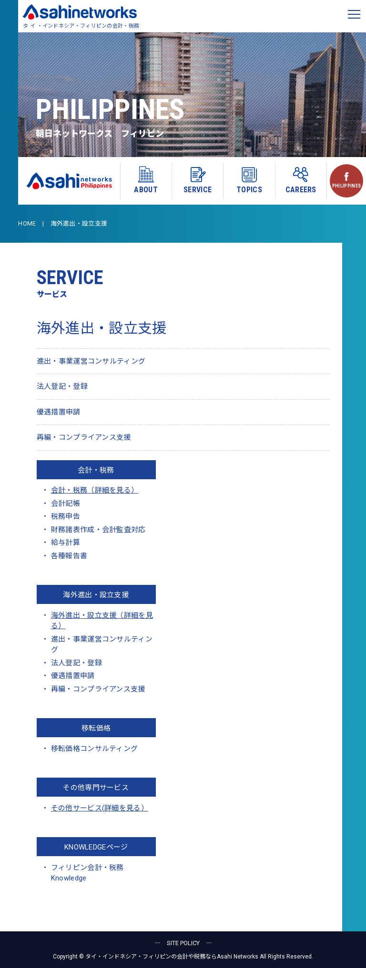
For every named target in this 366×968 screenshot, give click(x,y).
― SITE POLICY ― (183, 943)
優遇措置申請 (59, 412)
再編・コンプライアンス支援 (84, 437)
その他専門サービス (96, 787)
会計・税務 (96, 470)
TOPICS (249, 180)
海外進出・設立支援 (96, 595)
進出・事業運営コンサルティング (91, 361)
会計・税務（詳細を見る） (95, 490)
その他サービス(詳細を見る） (99, 808)
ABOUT (146, 180)
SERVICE (197, 180)
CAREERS (300, 180)
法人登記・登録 (62, 386)
